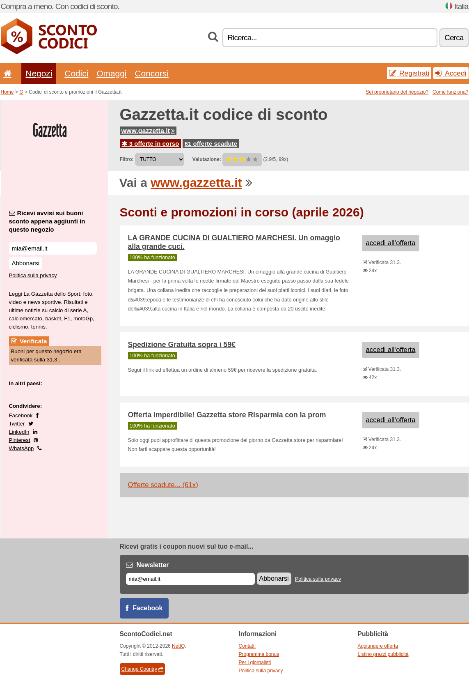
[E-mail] (190, 579)
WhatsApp (21, 448)
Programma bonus (259, 654)
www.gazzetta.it (148, 130)
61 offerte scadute (211, 143)
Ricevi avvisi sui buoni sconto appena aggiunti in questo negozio (47, 221)
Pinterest (19, 440)
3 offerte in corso (150, 143)
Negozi (38, 73)
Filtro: (127, 159)
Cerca (453, 37)
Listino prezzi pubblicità (383, 654)
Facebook (21, 415)
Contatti (247, 646)
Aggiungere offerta (378, 646)
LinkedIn (19, 432)
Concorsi (151, 73)
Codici (76, 73)
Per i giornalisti (255, 662)
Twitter (17, 424)
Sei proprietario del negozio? (397, 92)
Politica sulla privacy (33, 275)
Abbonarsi (26, 263)
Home (7, 92)
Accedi (450, 73)
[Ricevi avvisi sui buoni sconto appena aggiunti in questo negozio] (53, 248)
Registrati (409, 73)
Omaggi (111, 73)
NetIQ (178, 646)
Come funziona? (450, 92)
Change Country (142, 669)
